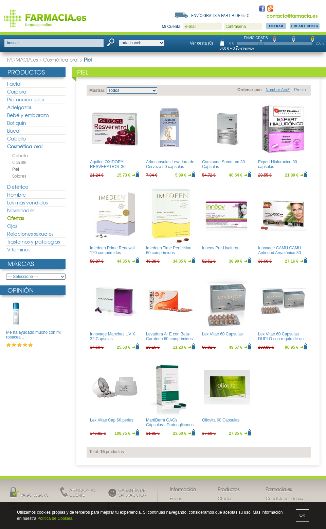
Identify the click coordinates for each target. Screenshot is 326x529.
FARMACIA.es (22, 59)
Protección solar (25, 99)
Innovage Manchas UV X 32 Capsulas (112, 336)
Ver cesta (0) (201, 43)
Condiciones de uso (285, 498)
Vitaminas (18, 249)
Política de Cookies (54, 518)
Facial (14, 83)
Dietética (18, 186)
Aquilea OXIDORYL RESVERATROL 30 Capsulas (108, 167)
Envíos (176, 498)
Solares (19, 176)
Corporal (17, 91)
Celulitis (19, 162)
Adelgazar (19, 107)
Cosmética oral (60, 59)
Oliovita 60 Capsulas (220, 420)
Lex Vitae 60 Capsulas (222, 334)
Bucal (13, 130)
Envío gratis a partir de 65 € (220, 15)
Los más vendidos (27, 202)
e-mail (190, 26)
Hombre (16, 194)
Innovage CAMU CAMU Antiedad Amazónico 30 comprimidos (279, 253)
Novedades (20, 210)
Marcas (20, 263)
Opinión (20, 290)
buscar (13, 42)
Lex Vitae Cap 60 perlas (111, 420)
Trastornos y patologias (33, 241)
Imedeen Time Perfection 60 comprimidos (168, 250)
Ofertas (15, 218)
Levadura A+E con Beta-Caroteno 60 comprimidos (169, 336)
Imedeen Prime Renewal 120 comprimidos (112, 250)
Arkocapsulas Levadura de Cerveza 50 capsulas (170, 164)
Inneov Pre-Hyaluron (220, 248)
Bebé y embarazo (28, 115)
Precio (300, 89)
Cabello (16, 138)
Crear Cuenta (304, 26)
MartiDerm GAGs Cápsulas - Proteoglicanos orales (170, 425)
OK (302, 515)
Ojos (12, 225)
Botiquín (16, 122)
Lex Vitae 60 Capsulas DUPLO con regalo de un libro (281, 339)
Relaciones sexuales (30, 233)
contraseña (235, 26)
